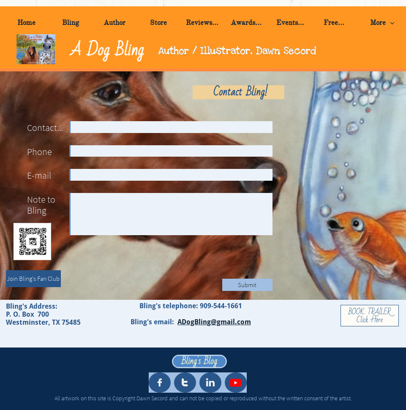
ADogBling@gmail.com (214, 322)
